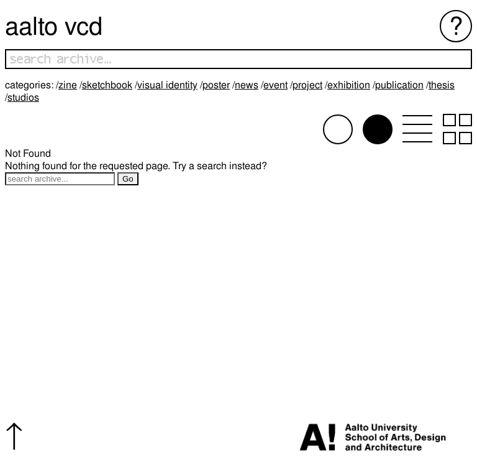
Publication (399, 84)
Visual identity (167, 84)
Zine (67, 84)
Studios (23, 97)
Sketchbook (107, 84)
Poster (216, 84)
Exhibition (348, 84)
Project (307, 84)
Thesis (442, 84)
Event (275, 84)
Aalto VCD (53, 26)
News (246, 84)
